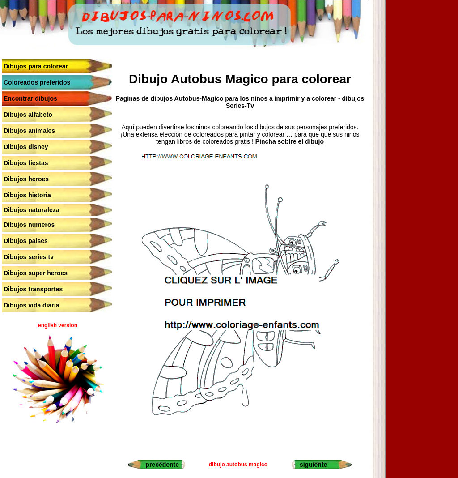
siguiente (313, 464)
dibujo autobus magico (238, 464)
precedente (162, 464)
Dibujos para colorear (36, 66)
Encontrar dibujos (30, 98)
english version (57, 325)
